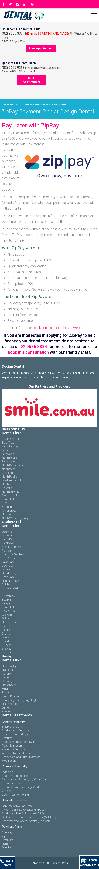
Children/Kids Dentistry (15, 730)
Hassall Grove (10, 580)
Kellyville (7, 487)
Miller (5, 688)
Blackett (6, 629)
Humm (6, 843)
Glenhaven (8, 484)
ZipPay (6, 836)
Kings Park (8, 539)
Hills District (9, 514)
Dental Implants (11, 783)
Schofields (8, 592)
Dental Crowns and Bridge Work (20, 787)
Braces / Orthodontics (15, 775)
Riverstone (8, 595)
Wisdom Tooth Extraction (17, 753)
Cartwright (8, 681)
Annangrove (9, 510)
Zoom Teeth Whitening (15, 794)
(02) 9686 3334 (13, 33)
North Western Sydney (15, 518)
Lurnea (6, 707)
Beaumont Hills (11, 495)
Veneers (7, 790)
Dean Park (8, 577)
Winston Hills (10, 450)
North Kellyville (10, 491)
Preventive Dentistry (13, 749)
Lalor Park (8, 561)
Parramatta (8, 461)
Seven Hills (8, 610)
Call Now (7, 863)
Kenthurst (7, 506)
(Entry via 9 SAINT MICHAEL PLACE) (47, 33)
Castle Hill (7, 472)
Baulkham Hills (11, 438)
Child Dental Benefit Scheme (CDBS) (23, 813)
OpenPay (7, 847)
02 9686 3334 (34, 346)
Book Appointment (41, 48)
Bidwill (5, 626)
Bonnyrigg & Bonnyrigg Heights (20, 700)
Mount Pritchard (11, 696)
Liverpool (7, 669)
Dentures (7, 738)
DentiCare (7, 839)
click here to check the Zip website (59, 328)
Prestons (7, 711)
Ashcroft (7, 673)
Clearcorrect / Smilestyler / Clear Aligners (26, 779)
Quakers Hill (9, 531)
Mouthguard (9, 760)
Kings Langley (10, 446)
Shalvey (6, 648)
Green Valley (9, 666)
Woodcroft (8, 569)
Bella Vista (8, 442)
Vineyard (7, 603)
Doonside (7, 565)
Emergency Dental (12, 726)
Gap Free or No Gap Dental (17, 805)
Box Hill (6, 599)
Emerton (7, 641)
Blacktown (8, 543)
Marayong (8, 535)
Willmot (6, 652)
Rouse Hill (8, 499)
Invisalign (7, 771)
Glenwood (8, 453)
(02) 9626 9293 (13, 67)
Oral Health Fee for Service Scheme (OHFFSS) (29, 817)
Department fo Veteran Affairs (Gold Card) (27, 821)
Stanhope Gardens (13, 554)
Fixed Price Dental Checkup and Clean (24, 809)
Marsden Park (10, 588)
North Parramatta (12, 465)
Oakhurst (7, 618)
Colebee (6, 584)
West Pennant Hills (13, 480)
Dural (5, 503)
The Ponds (8, 558)
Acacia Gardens (11, 546)
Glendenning (9, 573)
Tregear (6, 644)
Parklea (6, 550)
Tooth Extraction (12, 745)
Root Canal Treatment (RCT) (18, 741)
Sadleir (6, 677)
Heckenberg (9, 684)
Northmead (8, 469)
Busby (5, 692)
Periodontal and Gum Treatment (21, 756)
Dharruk (6, 633)
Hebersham (9, 622)
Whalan (6, 637)
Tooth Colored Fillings (15, 734)
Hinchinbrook (10, 703)
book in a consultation (28, 352)
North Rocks (9, 457)
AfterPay (7, 832)
